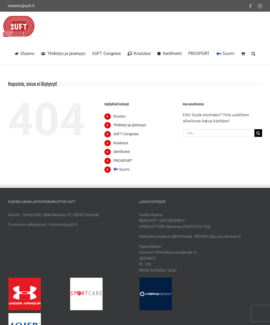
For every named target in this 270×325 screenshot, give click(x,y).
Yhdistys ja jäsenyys (129, 125)
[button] (253, 53)
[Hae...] (218, 133)
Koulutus (120, 143)
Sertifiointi (121, 152)
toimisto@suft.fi (21, 6)
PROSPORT (122, 161)
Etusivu (119, 116)
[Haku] (258, 133)
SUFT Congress (125, 134)
